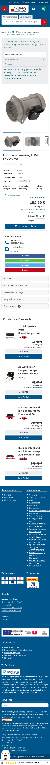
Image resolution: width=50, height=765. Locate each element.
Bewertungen (12, 306)
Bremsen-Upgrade (12, 652)
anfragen (14, 251)
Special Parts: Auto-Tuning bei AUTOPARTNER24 (37, 547)
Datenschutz (34, 503)
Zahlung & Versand (37, 497)
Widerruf (33, 505)
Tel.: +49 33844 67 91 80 (12, 607)
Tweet (25, 265)
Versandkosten (40, 209)
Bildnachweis (34, 513)
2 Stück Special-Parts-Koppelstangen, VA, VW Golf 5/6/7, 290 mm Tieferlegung (29, 330)
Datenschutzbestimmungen (11, 730)
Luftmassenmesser (32, 32)
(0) (21, 164)
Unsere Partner (35, 516)
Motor (18, 32)
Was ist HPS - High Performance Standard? (37, 555)
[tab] (10, 17)
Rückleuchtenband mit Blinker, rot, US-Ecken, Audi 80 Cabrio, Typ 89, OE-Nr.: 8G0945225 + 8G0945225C (29, 411)
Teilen (25, 255)
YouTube (5, 619)
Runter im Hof (35, 566)
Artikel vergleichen (37, 197)
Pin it (25, 270)
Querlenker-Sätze (11, 647)
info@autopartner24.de (11, 610)
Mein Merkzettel (11, 500)
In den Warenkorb (25, 226)
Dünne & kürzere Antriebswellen (18, 650)
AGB (31, 500)
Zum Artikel (23, 356)
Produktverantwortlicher (15, 285)
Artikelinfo (8, 278)
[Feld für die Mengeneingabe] (40, 220)
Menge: (31, 220)
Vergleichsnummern (13, 299)
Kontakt (7, 495)
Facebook (5, 616)
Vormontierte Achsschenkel (15, 655)
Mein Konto (14, 2)
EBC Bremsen (10, 658)
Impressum (34, 508)
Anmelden (7, 720)
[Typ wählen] (25, 64)
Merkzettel (43, 2)
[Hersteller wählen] (25, 54)
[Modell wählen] (25, 59)
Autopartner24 (8, 32)
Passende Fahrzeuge (13, 292)
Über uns (33, 495)
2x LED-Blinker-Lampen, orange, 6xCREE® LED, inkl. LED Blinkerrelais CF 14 (29, 370)
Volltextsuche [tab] (25, 17)
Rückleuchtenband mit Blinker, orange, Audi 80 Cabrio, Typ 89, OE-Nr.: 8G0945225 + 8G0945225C (29, 451)
